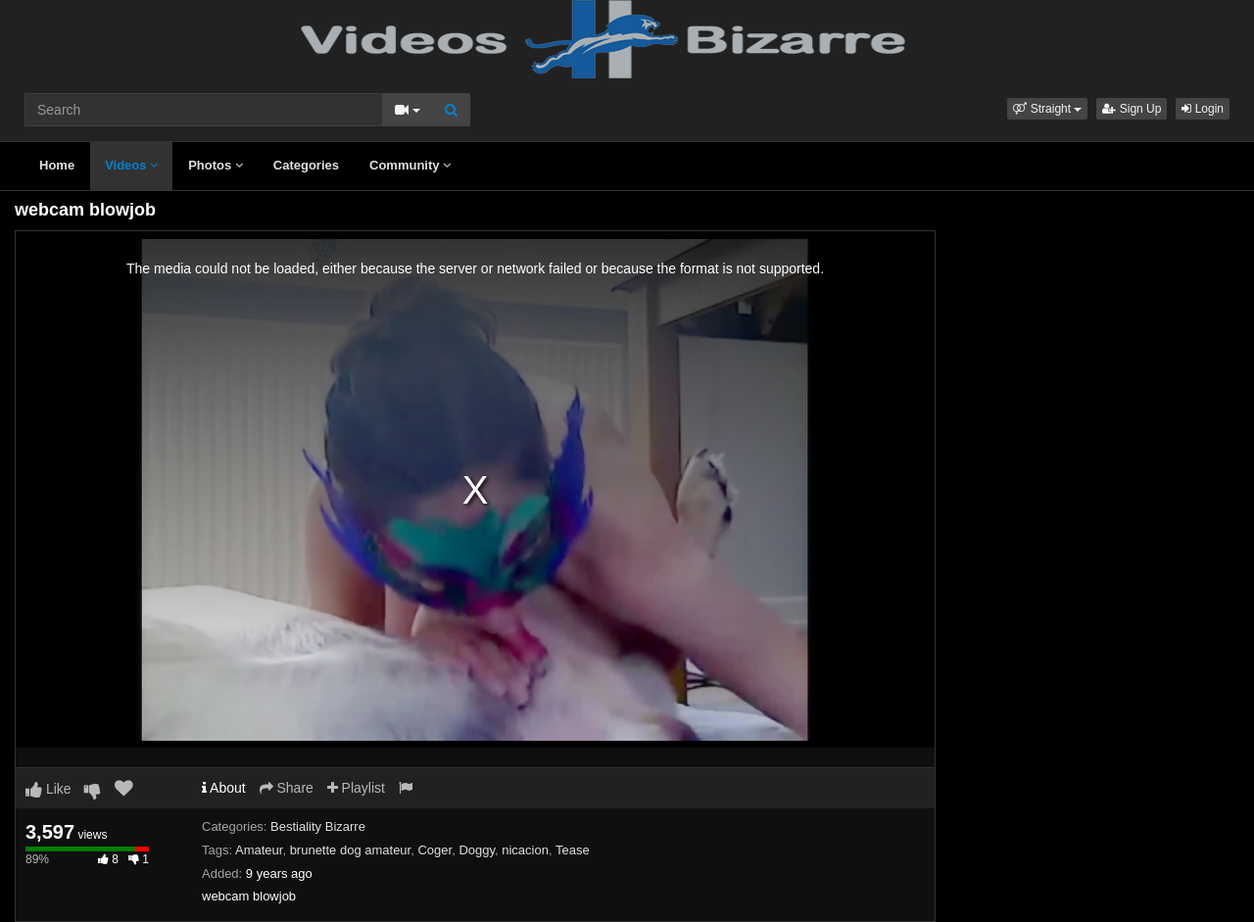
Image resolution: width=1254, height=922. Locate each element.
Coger (434, 850)
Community (410, 165)
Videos (131, 165)
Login (1203, 109)
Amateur (258, 850)
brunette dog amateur (350, 850)
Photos (215, 165)
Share (287, 788)
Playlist (356, 788)
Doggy (476, 850)
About (224, 788)
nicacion (525, 850)
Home (56, 165)
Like (48, 789)
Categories (306, 165)
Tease (572, 850)
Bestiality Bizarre (317, 826)
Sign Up (1131, 109)
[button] (1047, 109)
